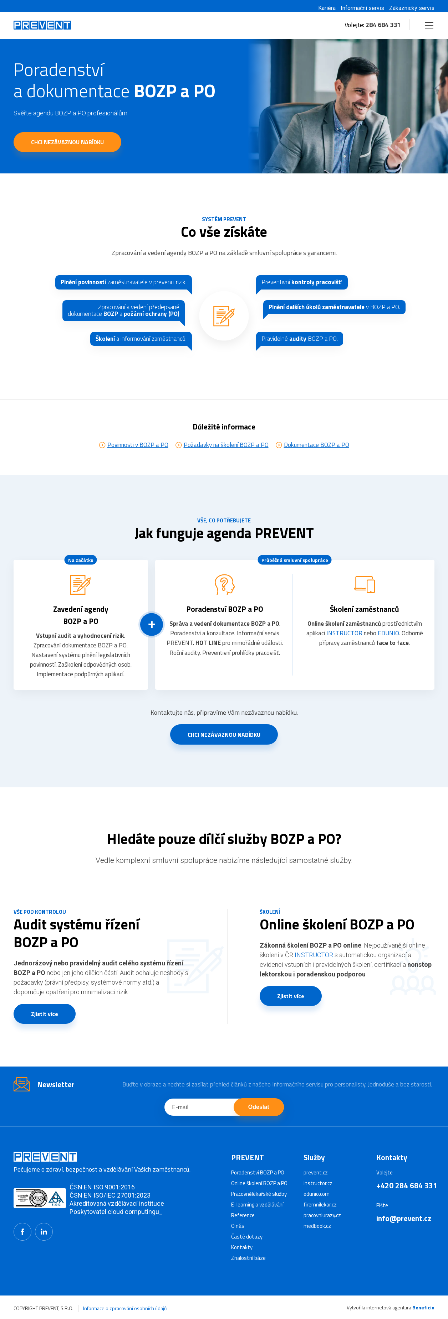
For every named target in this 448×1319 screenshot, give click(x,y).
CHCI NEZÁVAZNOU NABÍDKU (67, 142)
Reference (243, 1215)
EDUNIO (388, 643)
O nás (237, 1226)
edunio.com (317, 1194)
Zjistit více (44, 1024)
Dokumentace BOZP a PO (316, 455)
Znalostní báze (248, 1258)
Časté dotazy (247, 1236)
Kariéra (327, 8)
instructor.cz (318, 1183)
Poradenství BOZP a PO (257, 1172)
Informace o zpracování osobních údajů (125, 1308)
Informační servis (362, 8)
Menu (428, 22)
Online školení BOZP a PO (259, 1183)
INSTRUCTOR (344, 643)
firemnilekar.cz (320, 1204)
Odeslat (258, 1118)
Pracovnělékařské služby (259, 1194)
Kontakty (242, 1247)
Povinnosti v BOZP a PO (137, 455)
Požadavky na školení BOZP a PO (226, 455)
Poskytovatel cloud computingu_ (116, 1211)
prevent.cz (316, 1172)
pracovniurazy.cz (322, 1215)
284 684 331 (383, 25)
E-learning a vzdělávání (257, 1204)
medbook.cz (317, 1226)
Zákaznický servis (411, 8)
